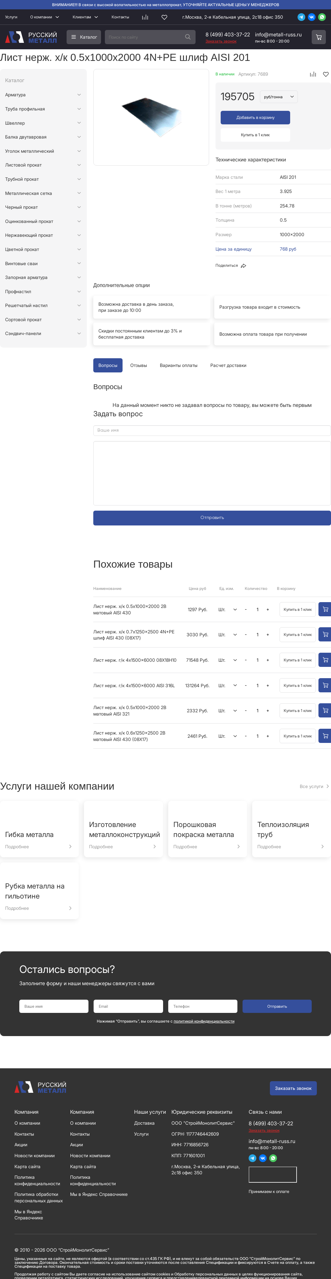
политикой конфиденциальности (204, 1003)
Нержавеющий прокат (29, 235)
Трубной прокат (22, 179)
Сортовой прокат (23, 319)
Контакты (120, 16)
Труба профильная (25, 108)
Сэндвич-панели (23, 333)
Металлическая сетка (28, 193)
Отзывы (138, 347)
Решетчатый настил (26, 305)
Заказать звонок (293, 1070)
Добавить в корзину (246, 117)
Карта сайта (27, 1148)
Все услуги (311, 768)
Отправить (212, 500)
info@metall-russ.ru (278, 34)
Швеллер (15, 123)
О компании (41, 16)
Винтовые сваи (21, 263)
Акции (20, 1127)
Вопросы (107, 347)
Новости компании (34, 1137)
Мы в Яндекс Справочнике (99, 1176)
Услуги (11, 16)
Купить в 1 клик (301, 117)
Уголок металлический (29, 151)
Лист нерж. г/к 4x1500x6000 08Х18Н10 (135, 642)
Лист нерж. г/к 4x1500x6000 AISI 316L (134, 667)
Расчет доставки (228, 347)
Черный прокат (21, 207)
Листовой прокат (23, 165)
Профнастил (18, 291)
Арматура (15, 94)
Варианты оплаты (179, 347)
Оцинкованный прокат (29, 221)
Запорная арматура (26, 277)
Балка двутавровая (26, 136)
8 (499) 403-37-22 (228, 34)
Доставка (144, 1105)
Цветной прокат (22, 249)
